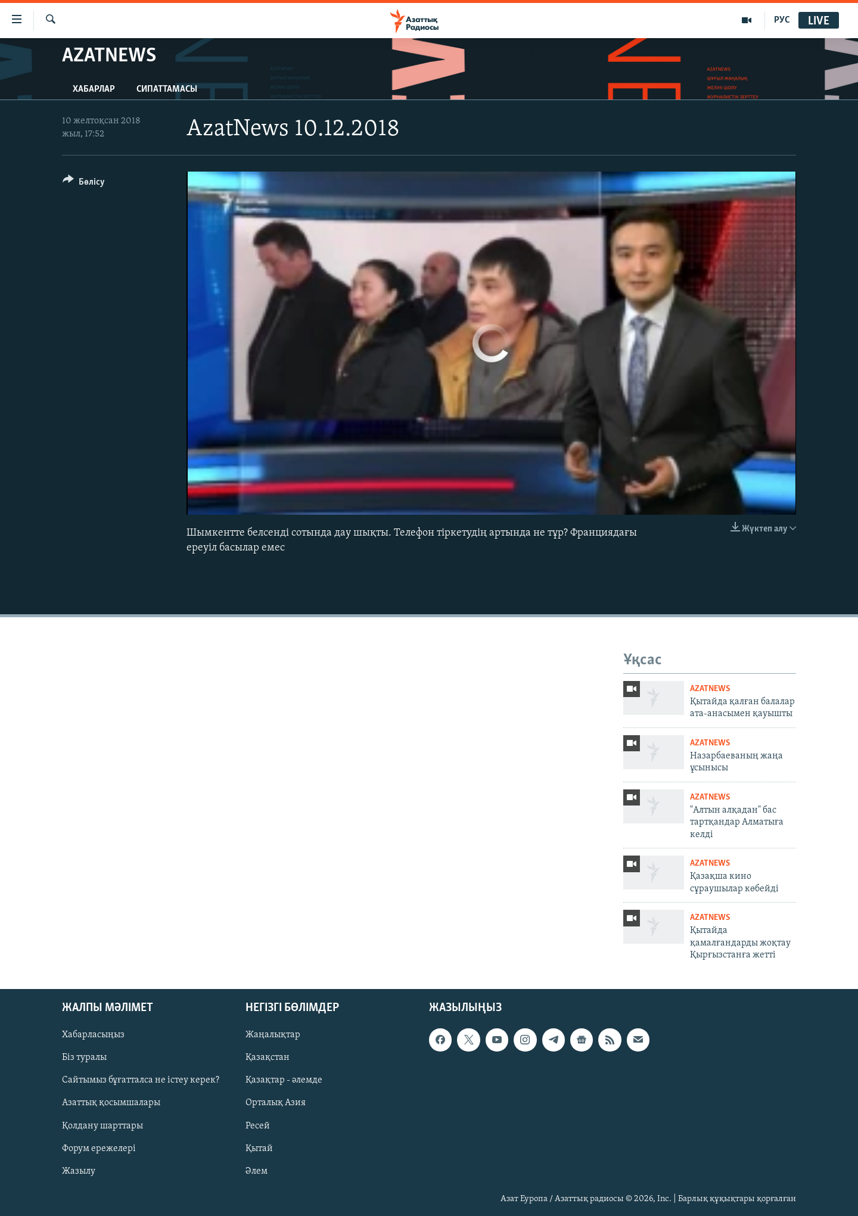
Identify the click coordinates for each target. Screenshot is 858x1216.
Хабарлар (94, 89)
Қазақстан (267, 1057)
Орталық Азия (275, 1103)
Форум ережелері (99, 1148)
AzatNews (710, 689)
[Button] (84, 184)
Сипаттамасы (166, 89)
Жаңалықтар (272, 1035)
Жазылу (78, 1170)
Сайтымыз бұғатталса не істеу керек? (140, 1080)
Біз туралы (84, 1057)
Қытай (259, 1148)
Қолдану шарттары (102, 1125)
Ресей (257, 1125)
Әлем (256, 1170)
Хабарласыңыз (93, 1035)
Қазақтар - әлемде (283, 1080)
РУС (782, 20)
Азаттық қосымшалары (111, 1103)
